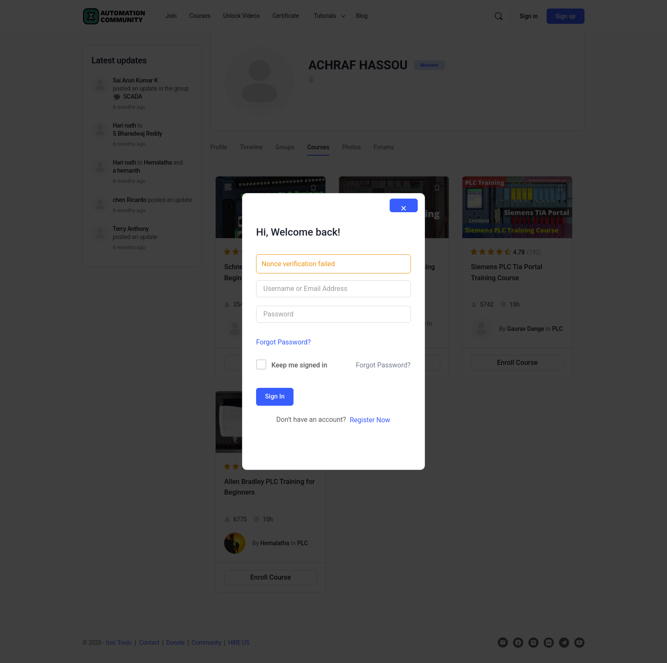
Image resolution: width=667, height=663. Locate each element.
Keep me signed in (299, 365)
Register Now (370, 420)
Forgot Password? (283, 342)
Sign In (275, 396)
